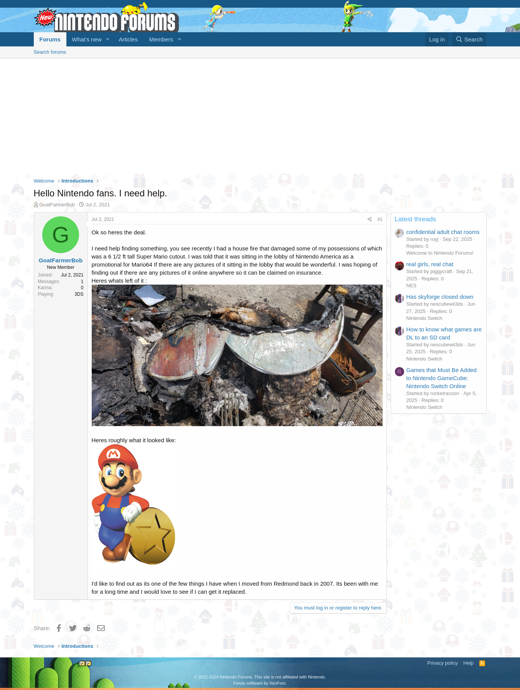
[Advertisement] (260, 116)
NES (411, 285)
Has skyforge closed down (440, 296)
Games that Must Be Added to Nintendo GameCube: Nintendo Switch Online (441, 378)
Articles (128, 39)
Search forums (50, 52)
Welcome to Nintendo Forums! (440, 253)
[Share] (370, 219)
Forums (50, 39)
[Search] (469, 39)
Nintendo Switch (424, 318)
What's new (87, 39)
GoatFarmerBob (57, 204)
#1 (379, 219)
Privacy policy (442, 663)
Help (468, 663)
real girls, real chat (430, 264)
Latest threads (415, 219)
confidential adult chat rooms (443, 232)
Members (161, 39)
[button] (107, 39)
